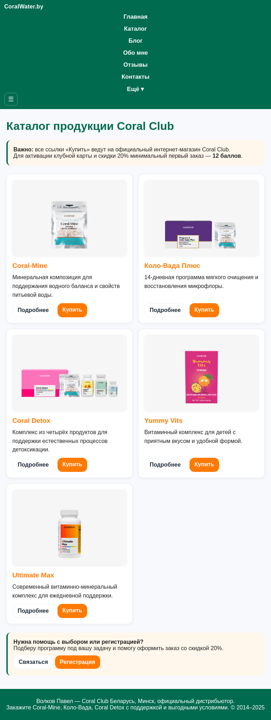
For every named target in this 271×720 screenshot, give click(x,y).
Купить (72, 310)
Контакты (135, 76)
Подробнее (33, 310)
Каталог (135, 28)
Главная (135, 16)
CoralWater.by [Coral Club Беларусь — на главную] (23, 7)
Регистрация (77, 662)
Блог (135, 40)
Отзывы (136, 64)
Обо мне (135, 52)
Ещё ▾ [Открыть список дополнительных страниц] (135, 89)
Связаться (33, 662)
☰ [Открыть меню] (11, 99)
